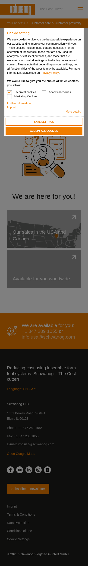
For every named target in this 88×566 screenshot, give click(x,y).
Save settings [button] (44, 121)
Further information (19, 103)
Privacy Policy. (50, 72)
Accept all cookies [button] (44, 130)
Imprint (11, 107)
